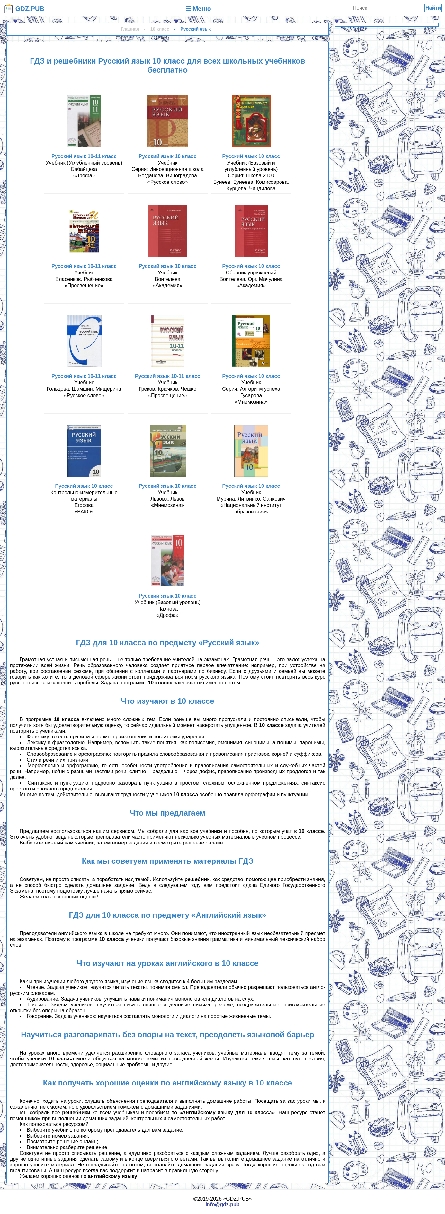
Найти (433, 8)
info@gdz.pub (222, 1204)
